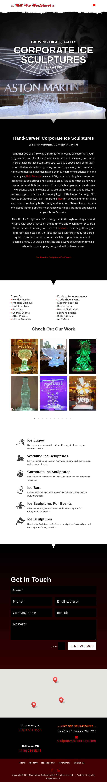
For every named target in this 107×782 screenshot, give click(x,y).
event (62, 228)
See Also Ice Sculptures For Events (53, 257)
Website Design (84, 775)
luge (60, 198)
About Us (33, 762)
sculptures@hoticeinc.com (76, 739)
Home (22, 762)
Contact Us (79, 762)
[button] (56, 680)
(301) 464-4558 (30, 730)
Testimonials (64, 762)
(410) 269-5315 (30, 750)
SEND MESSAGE (82, 646)
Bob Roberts (33, 176)
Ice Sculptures (48, 762)
